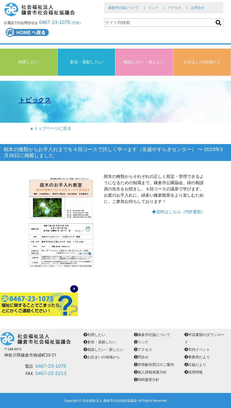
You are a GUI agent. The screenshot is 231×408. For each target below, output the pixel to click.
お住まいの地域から (202, 62)
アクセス (174, 8)
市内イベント (197, 349)
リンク (153, 8)
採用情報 (193, 372)
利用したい (28, 62)
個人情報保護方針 (150, 372)
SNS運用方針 (146, 380)
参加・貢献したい (86, 62)
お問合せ (197, 8)
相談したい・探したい (144, 62)
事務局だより (197, 357)
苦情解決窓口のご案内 (154, 364)
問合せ (141, 357)
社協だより (195, 364)
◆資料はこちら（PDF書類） (178, 211)
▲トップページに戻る (50, 128)
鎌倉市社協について (123, 8)
